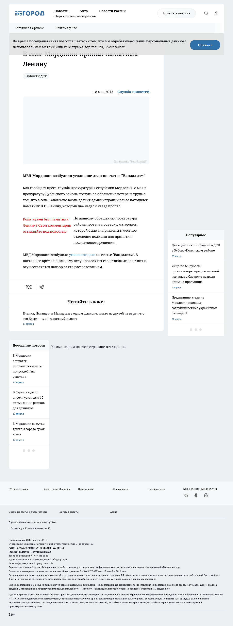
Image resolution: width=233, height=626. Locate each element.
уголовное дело (82, 254)
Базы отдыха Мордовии (57, 488)
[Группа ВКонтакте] (186, 495)
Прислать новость (176, 13)
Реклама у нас (66, 28)
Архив (113, 511)
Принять (205, 45)
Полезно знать (156, 488)
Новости (61, 11)
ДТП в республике (19, 488)
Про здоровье (86, 488)
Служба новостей (133, 91)
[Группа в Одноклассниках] (196, 495)
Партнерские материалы (75, 16)
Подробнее (163, 588)
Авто (84, 11)
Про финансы (121, 488)
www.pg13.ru (48, 522)
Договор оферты (69, 511)
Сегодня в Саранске (29, 28)
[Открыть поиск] (206, 13)
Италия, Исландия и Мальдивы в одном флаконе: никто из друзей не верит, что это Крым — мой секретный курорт (86, 318)
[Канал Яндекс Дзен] (206, 495)
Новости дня (36, 76)
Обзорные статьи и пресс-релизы (28, 511)
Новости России (112, 11)
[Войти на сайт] (216, 13)
